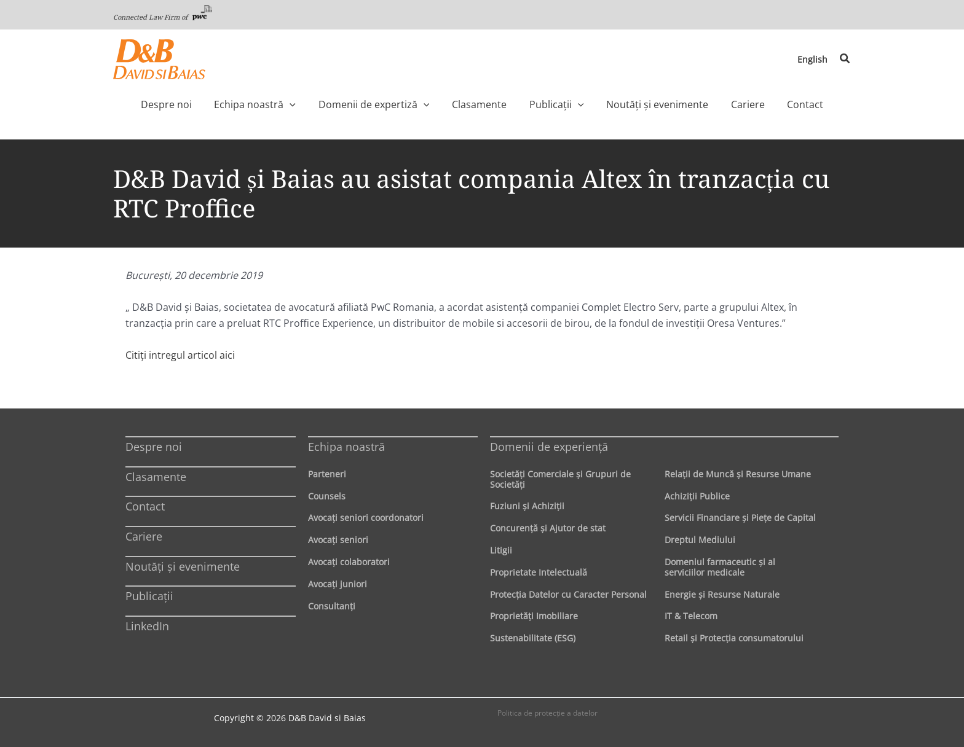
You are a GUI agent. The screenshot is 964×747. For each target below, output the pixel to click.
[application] (315, 104)
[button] (845, 59)
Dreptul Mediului (700, 540)
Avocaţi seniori (338, 540)
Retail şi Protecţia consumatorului (734, 638)
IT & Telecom (691, 616)
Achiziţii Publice (697, 496)
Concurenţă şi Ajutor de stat (548, 528)
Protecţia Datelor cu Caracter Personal (568, 594)
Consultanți (331, 606)
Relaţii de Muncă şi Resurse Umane (738, 474)
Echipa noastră (346, 446)
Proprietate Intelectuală (538, 572)
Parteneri (327, 474)
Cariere (143, 536)
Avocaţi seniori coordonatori (366, 517)
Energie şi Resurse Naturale (722, 594)
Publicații (149, 596)
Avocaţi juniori (337, 584)
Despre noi (153, 446)
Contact (145, 506)
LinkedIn (147, 626)
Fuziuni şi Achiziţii (527, 506)
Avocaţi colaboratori (349, 562)
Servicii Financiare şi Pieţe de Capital (740, 517)
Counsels (327, 496)
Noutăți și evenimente (182, 566)
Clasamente (155, 476)
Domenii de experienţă (549, 446)
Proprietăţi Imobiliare (534, 616)
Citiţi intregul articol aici (180, 355)
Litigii (501, 550)
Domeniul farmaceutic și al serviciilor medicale (720, 567)
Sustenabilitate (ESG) (532, 638)
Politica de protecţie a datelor (547, 713)
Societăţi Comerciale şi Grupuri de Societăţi (560, 479)
